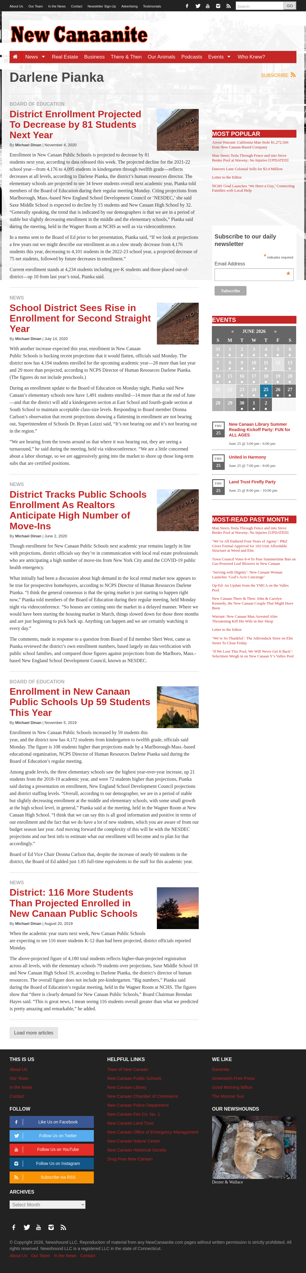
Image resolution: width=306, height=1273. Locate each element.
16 (242, 376)
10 (254, 362)
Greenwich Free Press (233, 1078)
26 (278, 389)
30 (242, 402)
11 (266, 362)
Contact (76, 6)
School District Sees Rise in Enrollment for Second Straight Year (80, 318)
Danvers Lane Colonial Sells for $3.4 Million (247, 169)
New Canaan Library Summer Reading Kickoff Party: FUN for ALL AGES (259, 429)
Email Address (252, 264)
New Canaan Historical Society (136, 1150)
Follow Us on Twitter (44, 1136)
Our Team (35, 6)
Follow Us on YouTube (45, 1149)
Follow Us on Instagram (46, 1163)
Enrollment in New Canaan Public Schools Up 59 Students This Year (80, 702)
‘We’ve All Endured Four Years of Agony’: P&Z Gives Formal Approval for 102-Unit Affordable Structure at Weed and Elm (249, 546)
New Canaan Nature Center (133, 1141)
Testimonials (152, 6)
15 (229, 376)
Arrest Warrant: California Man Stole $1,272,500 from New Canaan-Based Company (250, 144)
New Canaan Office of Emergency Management (152, 1132)
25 (266, 389)
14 (217, 376)
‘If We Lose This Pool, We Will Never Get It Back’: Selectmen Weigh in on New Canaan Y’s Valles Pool (253, 653)
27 (289, 389)
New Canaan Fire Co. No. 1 (133, 1114)
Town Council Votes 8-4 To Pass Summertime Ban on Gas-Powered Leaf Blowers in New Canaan (254, 561)
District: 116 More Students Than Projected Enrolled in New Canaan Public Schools (74, 903)
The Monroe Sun (228, 1096)
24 (254, 389)
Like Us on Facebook (45, 1122)
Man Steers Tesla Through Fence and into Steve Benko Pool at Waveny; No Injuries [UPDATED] (250, 157)
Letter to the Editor (227, 177)
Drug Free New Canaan (130, 1159)
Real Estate (65, 57)
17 (254, 376)
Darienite (221, 1069)
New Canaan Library (126, 1087)
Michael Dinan (28, 145)
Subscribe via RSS (43, 1177)
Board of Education (37, 104)
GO (290, 6)
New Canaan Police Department (138, 1105)
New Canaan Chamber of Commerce (142, 1096)
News (37, 57)
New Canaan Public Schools (134, 1078)
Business (94, 57)
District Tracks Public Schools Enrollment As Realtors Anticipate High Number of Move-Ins (78, 510)
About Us (16, 6)
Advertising (129, 6)
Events (221, 57)
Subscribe (278, 75)
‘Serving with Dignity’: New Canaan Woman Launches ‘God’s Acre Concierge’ (247, 574)
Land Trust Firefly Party (252, 481)
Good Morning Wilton (232, 1087)
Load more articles (33, 1032)
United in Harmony (247, 457)
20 (289, 376)
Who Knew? (251, 57)
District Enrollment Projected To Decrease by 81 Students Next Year (75, 124)
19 (278, 376)
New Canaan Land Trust (130, 1123)
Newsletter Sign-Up (102, 6)
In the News (56, 6)
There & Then (126, 57)
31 (217, 349)
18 (266, 376)
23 (242, 389)
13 (289, 362)
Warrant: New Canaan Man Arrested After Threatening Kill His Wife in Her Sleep (245, 618)
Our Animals (161, 57)
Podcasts (191, 57)
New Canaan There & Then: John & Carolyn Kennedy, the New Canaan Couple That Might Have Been (252, 603)
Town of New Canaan (127, 1069)
